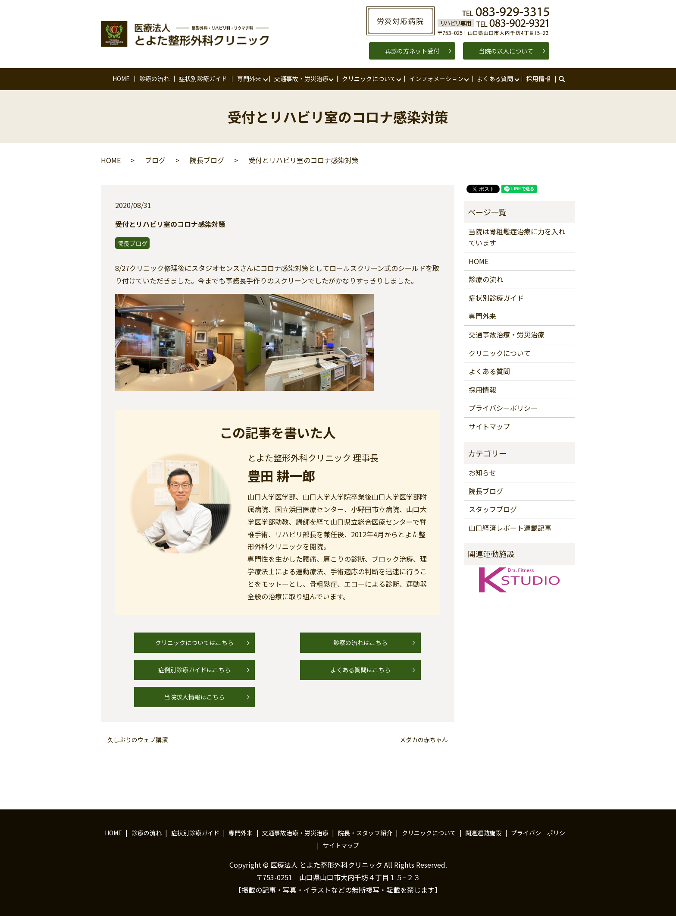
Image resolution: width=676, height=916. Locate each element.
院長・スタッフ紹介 (365, 832)
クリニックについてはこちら (194, 642)
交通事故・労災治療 (301, 78)
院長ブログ (207, 160)
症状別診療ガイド (203, 78)
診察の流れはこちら (360, 642)
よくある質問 (495, 78)
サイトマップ (489, 426)
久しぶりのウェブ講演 (137, 740)
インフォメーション (436, 78)
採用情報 (538, 78)
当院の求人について (506, 51)
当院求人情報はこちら (194, 697)
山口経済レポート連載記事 (510, 528)
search (565, 79)
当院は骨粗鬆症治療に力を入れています (517, 237)
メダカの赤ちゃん (424, 740)
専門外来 (249, 78)
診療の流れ (154, 78)
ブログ (155, 160)
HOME (121, 78)
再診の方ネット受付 (412, 51)
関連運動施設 (483, 832)
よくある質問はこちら (360, 669)
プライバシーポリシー (503, 408)
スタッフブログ (493, 509)
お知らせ (482, 472)
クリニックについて (369, 78)
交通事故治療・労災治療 (507, 334)
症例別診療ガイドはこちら (194, 669)
